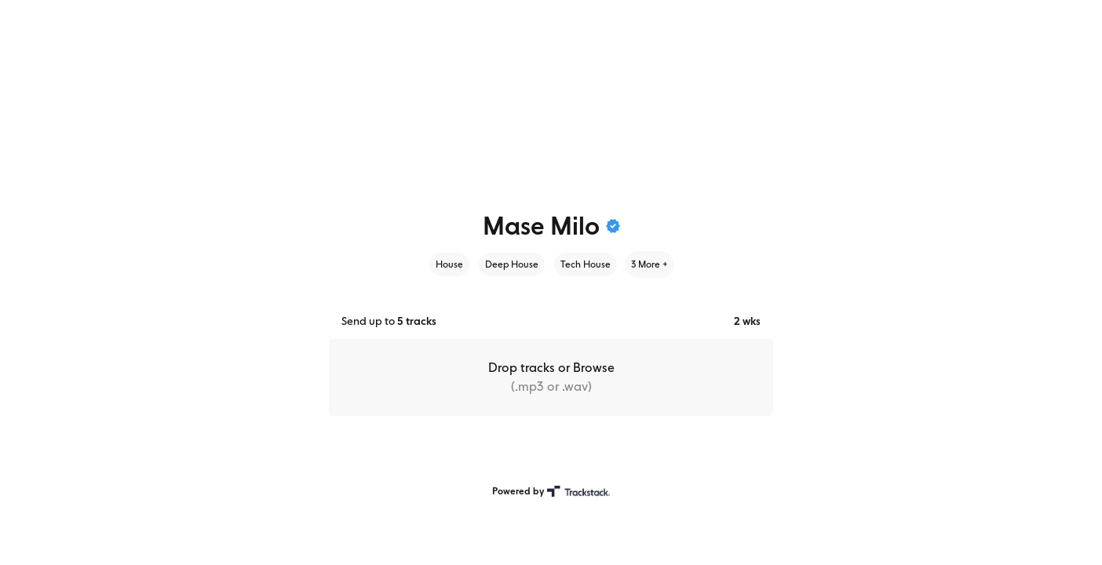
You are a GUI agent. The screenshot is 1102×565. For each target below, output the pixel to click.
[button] (551, 377)
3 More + (649, 264)
